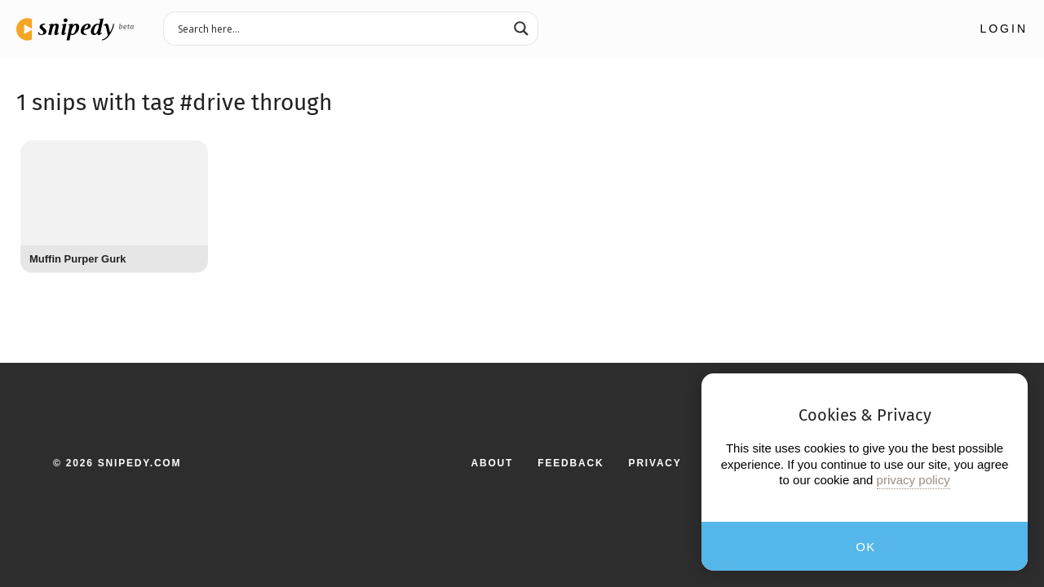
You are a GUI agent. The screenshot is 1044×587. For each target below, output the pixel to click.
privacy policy (913, 480)
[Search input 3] (340, 27)
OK (866, 547)
